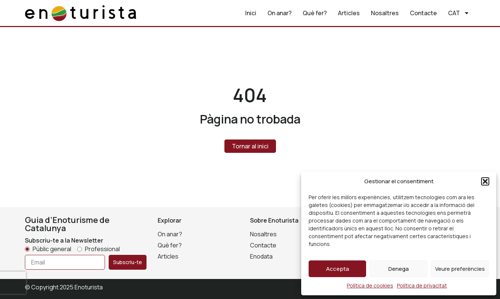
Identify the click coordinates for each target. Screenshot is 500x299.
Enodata (261, 256)
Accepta (337, 269)
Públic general (52, 249)
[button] (485, 181)
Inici (250, 13)
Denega (398, 269)
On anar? (279, 13)
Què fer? (315, 13)
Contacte (423, 13)
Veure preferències (460, 269)
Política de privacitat (422, 285)
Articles (349, 13)
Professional (102, 249)
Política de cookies (370, 285)
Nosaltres (385, 13)
